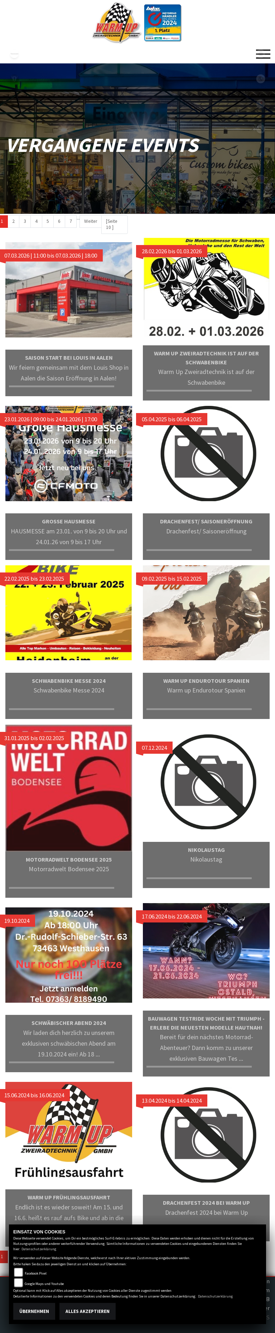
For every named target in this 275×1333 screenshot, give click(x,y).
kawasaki (14, 53)
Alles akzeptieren (88, 1311)
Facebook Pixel (36, 1273)
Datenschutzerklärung (38, 1249)
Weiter (90, 221)
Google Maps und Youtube (44, 1283)
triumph (14, 79)
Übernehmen (34, 1311)
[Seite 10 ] (111, 224)
